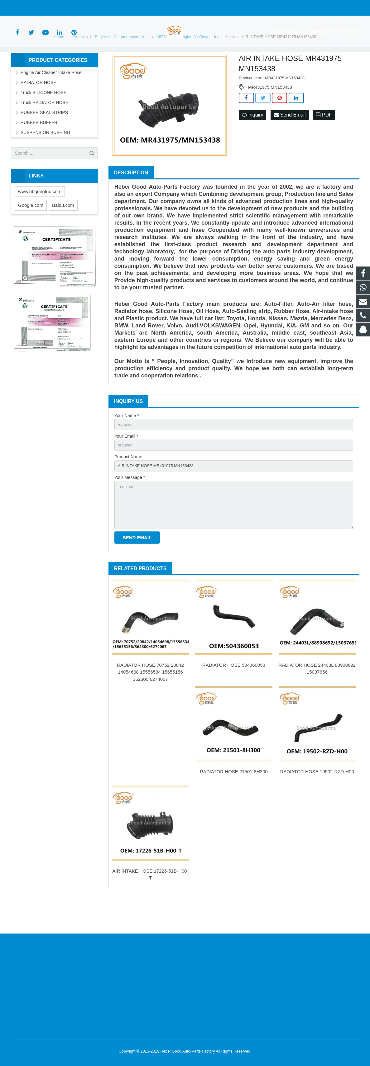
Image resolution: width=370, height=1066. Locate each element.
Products (80, 64)
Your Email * (126, 464)
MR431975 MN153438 (270, 114)
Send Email (289, 142)
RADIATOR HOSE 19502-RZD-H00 (317, 806)
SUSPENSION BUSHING (45, 159)
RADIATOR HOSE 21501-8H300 (234, 806)
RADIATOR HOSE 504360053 (233, 699)
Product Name (128, 485)
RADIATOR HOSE (38, 109)
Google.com (30, 232)
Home (59, 64)
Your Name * (126, 442)
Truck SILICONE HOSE (43, 119)
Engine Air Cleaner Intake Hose (122, 64)
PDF (324, 142)
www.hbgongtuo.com (39, 218)
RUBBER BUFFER (39, 149)
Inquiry (252, 142)
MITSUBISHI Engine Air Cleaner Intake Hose (195, 64)
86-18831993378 (32, 7)
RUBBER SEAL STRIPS (44, 139)
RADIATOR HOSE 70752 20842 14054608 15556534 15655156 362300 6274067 (150, 706)
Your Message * (129, 507)
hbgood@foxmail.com (80, 7)
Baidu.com (63, 232)
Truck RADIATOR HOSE (44, 129)
